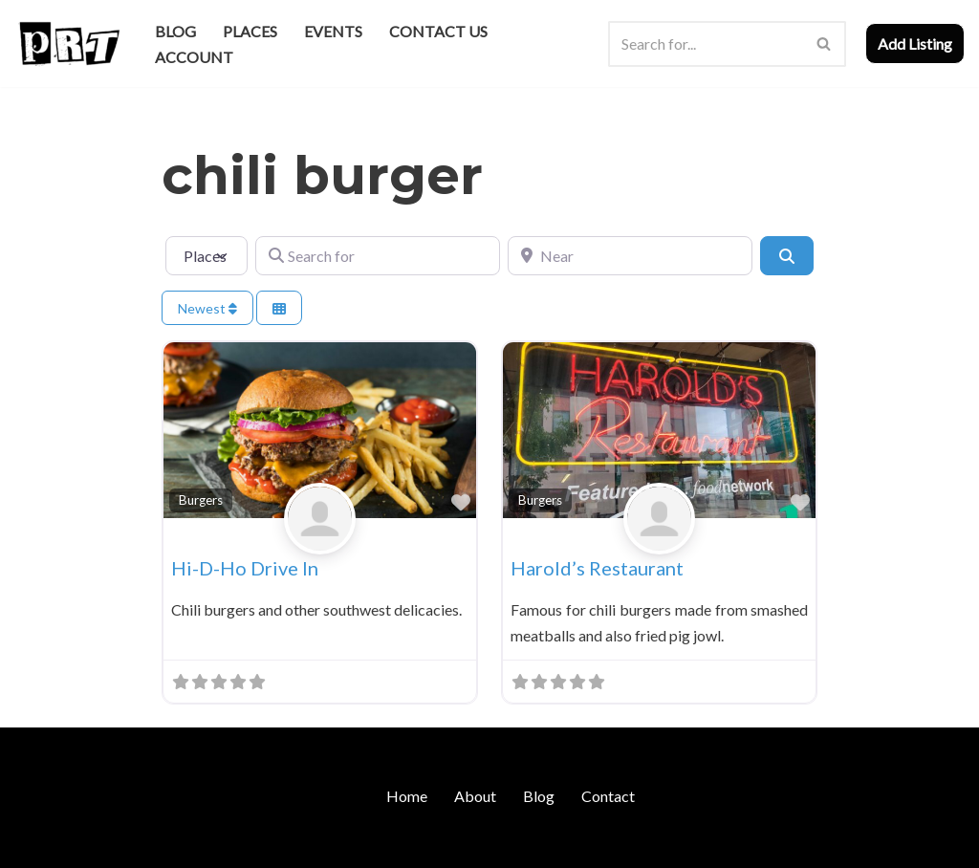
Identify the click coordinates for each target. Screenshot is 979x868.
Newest (207, 308)
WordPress (179, 844)
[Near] (630, 255)
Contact (608, 796)
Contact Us (438, 31)
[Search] (705, 44)
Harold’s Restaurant (597, 567)
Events (333, 31)
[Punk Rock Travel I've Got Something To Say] (68, 43)
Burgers (201, 500)
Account (194, 57)
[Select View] (279, 308)
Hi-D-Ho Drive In (244, 567)
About (475, 796)
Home (406, 796)
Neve (32, 844)
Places (250, 31)
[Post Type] (206, 255)
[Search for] (377, 255)
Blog (175, 31)
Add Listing (915, 43)
